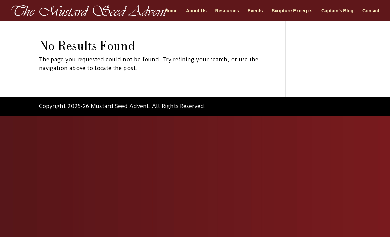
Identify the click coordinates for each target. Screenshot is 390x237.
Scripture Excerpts (292, 10)
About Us (196, 10)
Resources (227, 10)
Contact (370, 10)
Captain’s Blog (337, 10)
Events (255, 10)
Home (171, 10)
